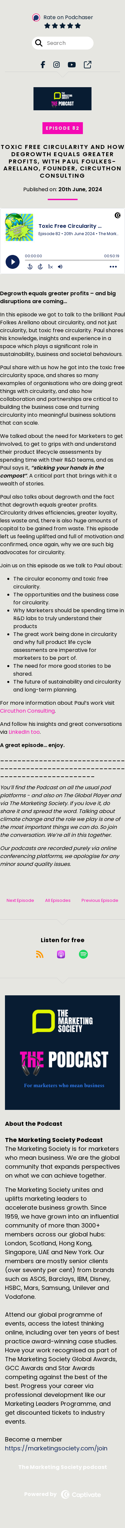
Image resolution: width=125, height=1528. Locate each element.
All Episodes (58, 900)
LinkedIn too (24, 732)
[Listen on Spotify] (83, 954)
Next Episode (20, 900)
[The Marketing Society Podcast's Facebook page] (43, 65)
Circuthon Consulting (27, 711)
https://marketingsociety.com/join (56, 1448)
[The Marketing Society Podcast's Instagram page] (56, 65)
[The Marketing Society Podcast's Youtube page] (71, 65)
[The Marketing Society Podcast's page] (87, 65)
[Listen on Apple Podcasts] (61, 954)
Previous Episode (100, 900)
